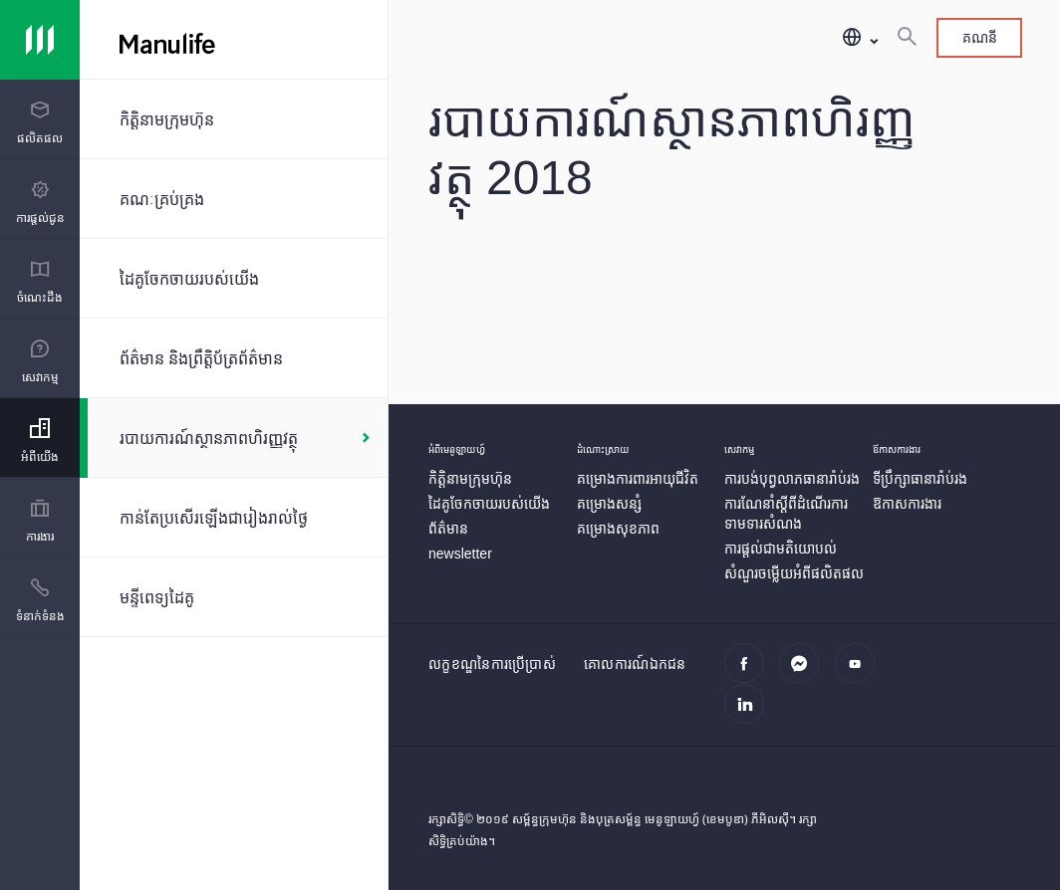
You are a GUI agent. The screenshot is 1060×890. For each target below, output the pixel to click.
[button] (859, 38)
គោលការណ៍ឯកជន (635, 663)
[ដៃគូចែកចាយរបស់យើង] (234, 278)
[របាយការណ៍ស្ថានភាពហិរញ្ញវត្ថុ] (234, 438)
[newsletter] (460, 553)
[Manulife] (345, 40)
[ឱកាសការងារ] (907, 503)
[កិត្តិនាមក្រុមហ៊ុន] (234, 119)
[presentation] (40, 119)
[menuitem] (40, 123)
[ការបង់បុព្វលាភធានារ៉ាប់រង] (792, 478)
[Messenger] (804, 674)
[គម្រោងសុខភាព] (618, 528)
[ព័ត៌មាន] (448, 528)
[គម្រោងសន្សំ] (609, 503)
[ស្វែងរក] (907, 38)
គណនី (979, 37)
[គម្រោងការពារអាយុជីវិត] (637, 478)
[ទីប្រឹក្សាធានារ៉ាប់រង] (920, 478)
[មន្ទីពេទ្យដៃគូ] (234, 596)
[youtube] (860, 674)
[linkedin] (749, 715)
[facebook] (749, 674)
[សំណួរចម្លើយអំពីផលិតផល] (794, 572)
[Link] (40, 40)
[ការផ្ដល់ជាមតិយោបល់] (780, 548)
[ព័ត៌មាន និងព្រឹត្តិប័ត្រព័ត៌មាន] (234, 358)
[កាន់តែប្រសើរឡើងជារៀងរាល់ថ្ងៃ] (234, 517)
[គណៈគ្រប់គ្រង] (234, 198)
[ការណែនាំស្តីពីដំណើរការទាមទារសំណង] (786, 513)
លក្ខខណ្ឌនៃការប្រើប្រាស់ (492, 663)
